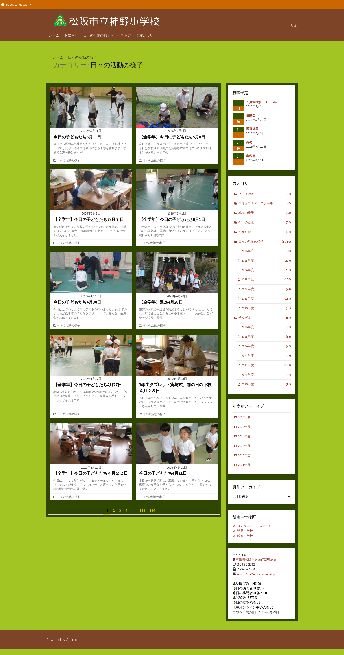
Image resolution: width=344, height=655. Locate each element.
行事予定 (124, 35)
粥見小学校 (245, 537)
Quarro (71, 645)
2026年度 (266, 252)
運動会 (250, 115)
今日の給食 (265, 223)
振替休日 (254, 129)
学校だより (144, 35)
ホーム (54, 35)
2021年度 (266, 301)
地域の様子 (265, 213)
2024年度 (266, 272)
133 (142, 510)
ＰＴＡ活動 (265, 194)
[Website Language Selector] (18, 5)
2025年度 (266, 262)
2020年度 (266, 311)
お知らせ (71, 35)
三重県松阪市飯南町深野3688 (257, 566)
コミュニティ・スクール (265, 203)
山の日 (250, 155)
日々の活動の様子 (96, 35)
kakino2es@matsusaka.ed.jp (256, 580)
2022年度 (266, 291)
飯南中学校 (245, 542)
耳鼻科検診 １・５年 (261, 102)
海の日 (250, 142)
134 (152, 510)
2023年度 (266, 282)
